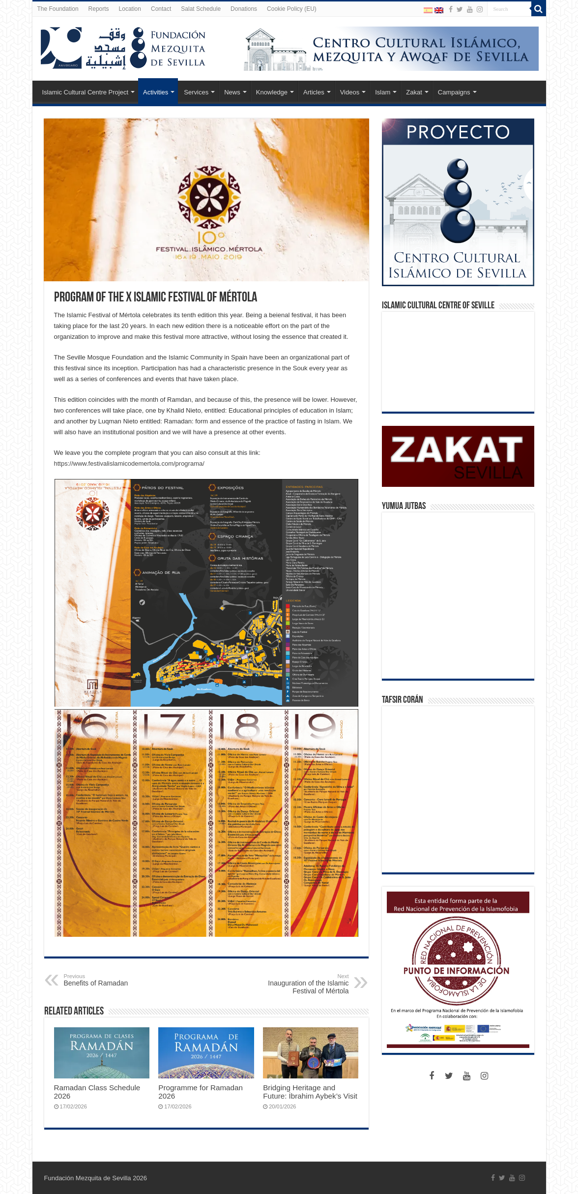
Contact (161, 8)
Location (130, 8)
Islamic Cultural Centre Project (85, 92)
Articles (313, 92)
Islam (382, 92)
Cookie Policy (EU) (292, 8)
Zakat (414, 92)
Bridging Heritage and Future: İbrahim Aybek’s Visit (310, 1091)
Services (196, 92)
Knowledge (272, 92)
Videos (350, 92)
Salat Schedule (201, 8)
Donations (244, 8)
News (232, 92)
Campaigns (454, 92)
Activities (155, 92)
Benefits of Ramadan (114, 980)
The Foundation (58, 8)
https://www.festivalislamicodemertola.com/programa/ (129, 463)
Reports (98, 8)
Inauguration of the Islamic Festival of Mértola (298, 984)
